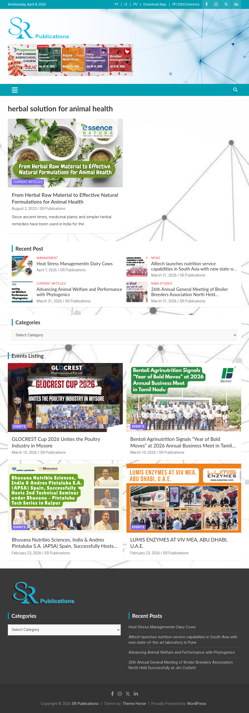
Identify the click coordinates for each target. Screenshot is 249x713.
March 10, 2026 (24, 452)
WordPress (196, 703)
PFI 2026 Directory (185, 4)
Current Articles (27, 182)
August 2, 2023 (24, 208)
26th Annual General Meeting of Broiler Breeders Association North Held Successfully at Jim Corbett (189, 294)
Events (19, 426)
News (155, 258)
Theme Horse (134, 703)
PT (116, 4)
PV (135, 4)
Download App (154, 4)
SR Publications (52, 208)
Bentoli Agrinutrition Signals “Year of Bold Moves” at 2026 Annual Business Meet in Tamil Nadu (181, 445)
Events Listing (27, 356)
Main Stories (161, 283)
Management (47, 258)
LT (126, 4)
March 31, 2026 (164, 275)
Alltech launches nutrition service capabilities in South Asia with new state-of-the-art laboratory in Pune (193, 269)
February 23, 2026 (26, 553)
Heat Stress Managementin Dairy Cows (75, 263)
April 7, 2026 (47, 270)
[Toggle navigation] (15, 90)
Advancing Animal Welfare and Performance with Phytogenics (79, 291)
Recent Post (29, 248)
